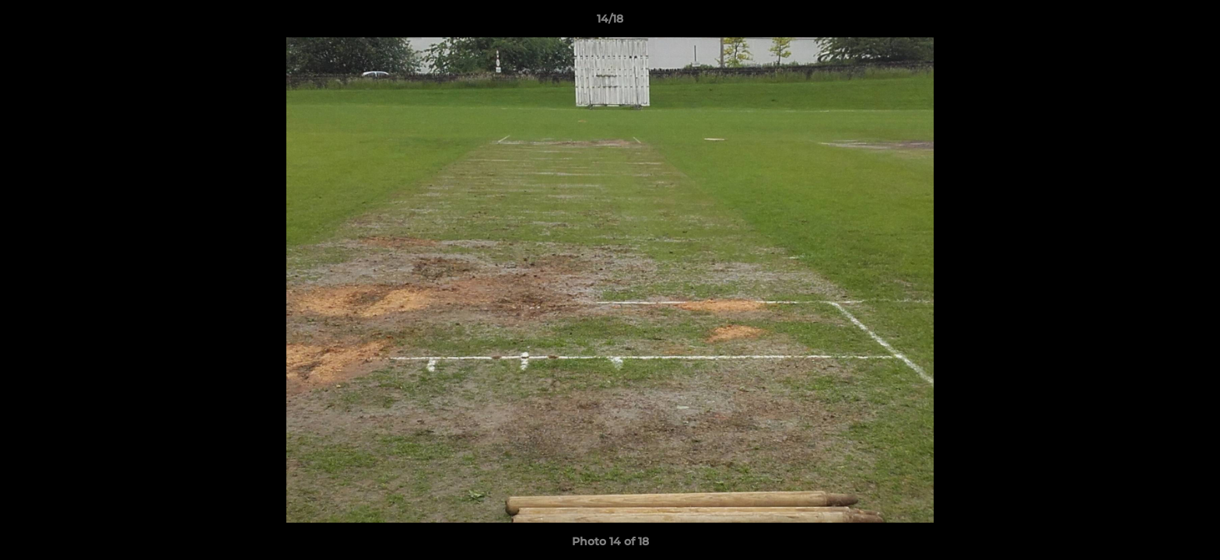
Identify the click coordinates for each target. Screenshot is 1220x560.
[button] (1192, 23)
